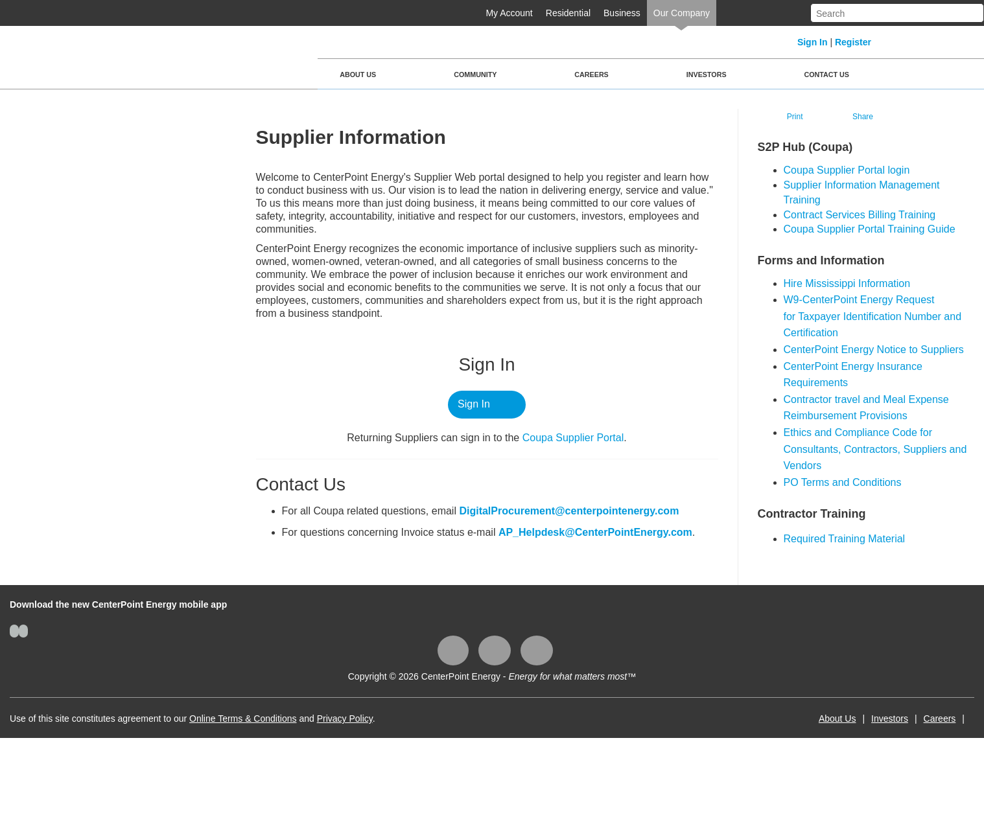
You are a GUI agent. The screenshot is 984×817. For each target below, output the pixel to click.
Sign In (812, 42)
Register (853, 42)
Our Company (681, 13)
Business (621, 13)
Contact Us (826, 74)
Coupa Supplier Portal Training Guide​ (869, 229)
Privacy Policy (345, 718)
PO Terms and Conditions (843, 482)
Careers (591, 74)
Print (795, 116)
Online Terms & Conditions (242, 718)
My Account (509, 13)
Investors (706, 74)
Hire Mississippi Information (847, 283)
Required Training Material (845, 538)
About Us (358, 74)
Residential (568, 13)
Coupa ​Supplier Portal (573, 437)
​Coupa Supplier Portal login (847, 170)
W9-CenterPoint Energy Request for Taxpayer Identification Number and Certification (873, 316)
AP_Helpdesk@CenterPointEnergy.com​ (595, 532)
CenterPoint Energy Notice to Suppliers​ (874, 349)
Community (475, 74)
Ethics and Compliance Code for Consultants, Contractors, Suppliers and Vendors (875, 449)
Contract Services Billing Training (860, 214)
